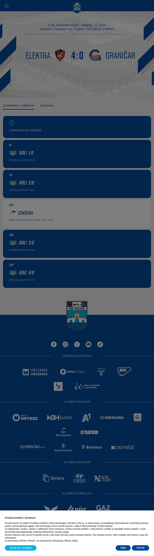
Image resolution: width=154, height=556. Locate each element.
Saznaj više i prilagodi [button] (21, 548)
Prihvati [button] (140, 548)
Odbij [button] (123, 548)
